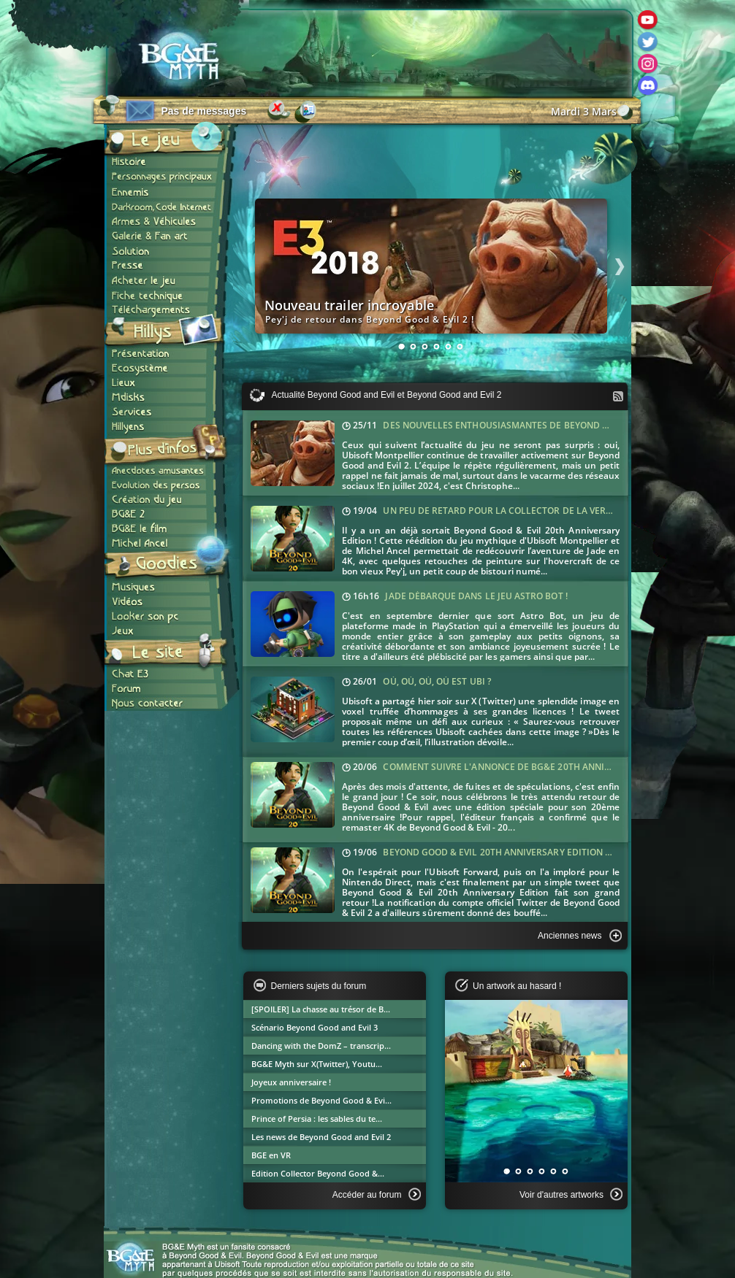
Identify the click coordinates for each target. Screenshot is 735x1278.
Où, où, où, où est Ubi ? (436, 681)
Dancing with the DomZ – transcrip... (321, 1045)
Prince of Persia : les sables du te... (316, 1118)
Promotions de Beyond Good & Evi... (321, 1100)
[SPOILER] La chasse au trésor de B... (320, 1009)
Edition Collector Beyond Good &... (317, 1173)
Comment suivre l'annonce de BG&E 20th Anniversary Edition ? (535, 767)
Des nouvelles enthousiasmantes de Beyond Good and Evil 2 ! (532, 425)
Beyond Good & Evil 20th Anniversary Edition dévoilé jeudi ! (528, 852)
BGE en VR (271, 1155)
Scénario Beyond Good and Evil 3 (314, 1027)
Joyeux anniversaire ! (291, 1082)
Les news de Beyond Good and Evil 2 (321, 1136)
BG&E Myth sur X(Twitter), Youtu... (316, 1063)
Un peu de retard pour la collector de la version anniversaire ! (540, 510)
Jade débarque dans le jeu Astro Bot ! (476, 596)
